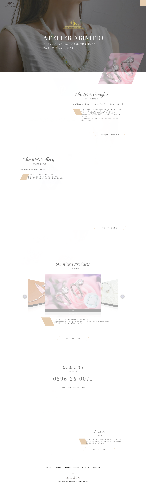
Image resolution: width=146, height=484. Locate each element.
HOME (48, 467)
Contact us (96, 467)
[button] (24, 296)
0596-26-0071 (73, 378)
